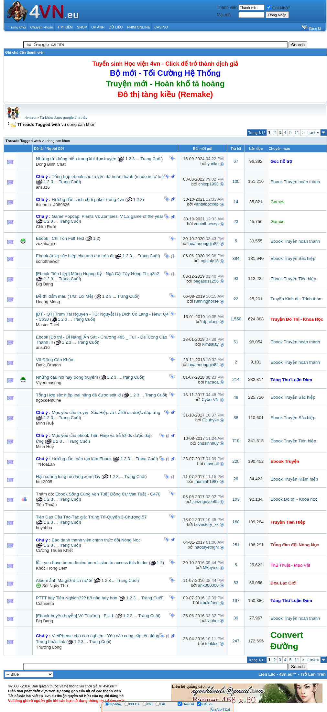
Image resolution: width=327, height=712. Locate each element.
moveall (211, 463)
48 (236, 397)
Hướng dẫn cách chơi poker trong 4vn (88, 199)
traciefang (209, 602)
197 (235, 600)
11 (297, 132)
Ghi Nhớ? (278, 8)
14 (236, 201)
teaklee (212, 643)
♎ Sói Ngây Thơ (52, 585)
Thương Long (48, 647)
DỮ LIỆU (116, 27)
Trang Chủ (17, 27)
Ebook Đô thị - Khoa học (293, 499)
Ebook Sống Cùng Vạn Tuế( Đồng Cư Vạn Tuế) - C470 (107, 494)
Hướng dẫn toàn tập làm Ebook (82, 458)
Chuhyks (210, 419)
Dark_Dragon (48, 364)
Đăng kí (315, 28)
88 (236, 417)
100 (235, 181)
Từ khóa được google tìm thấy (63, 117)
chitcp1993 (208, 184)
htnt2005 (44, 481)
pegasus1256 (206, 281)
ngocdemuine (48, 400)
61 (236, 341)
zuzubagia (45, 243)
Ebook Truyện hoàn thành (295, 181)
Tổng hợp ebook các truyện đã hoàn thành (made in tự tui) (108, 176)
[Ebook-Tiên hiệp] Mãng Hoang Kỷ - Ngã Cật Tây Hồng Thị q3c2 (97, 273)
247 (235, 641)
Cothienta (45, 603)
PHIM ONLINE (138, 27)
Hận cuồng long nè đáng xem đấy (68, 476)
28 (236, 478)
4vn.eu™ (288, 674)
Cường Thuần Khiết (54, 550)
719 (235, 440)
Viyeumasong (48, 382)
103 (235, 499)
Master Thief (47, 324)
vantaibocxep (206, 204)
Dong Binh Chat (51, 164)
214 (235, 379)
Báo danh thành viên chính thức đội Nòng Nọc (96, 540)
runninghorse (206, 301)
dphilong (211, 321)
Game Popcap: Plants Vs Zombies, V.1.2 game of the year (107, 216)
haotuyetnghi (207, 547)
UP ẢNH (97, 27)
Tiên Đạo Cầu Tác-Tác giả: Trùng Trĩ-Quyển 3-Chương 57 (91, 517)
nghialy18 (210, 260)
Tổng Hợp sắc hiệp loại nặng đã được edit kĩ (78, 395)
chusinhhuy (208, 443)
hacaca (212, 382)
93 (236, 278)
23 (236, 221)
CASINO (161, 27)
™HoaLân (45, 464)
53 (236, 582)
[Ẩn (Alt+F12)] (220, 709)
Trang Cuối (150, 158)
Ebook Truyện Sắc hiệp (292, 258)
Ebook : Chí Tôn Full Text (60, 238)
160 (235, 521)
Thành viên (227, 7)
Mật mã (224, 14)
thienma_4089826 (53, 204)
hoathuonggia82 (204, 243)
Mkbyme (211, 567)
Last (313, 132)
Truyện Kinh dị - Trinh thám (296, 298)
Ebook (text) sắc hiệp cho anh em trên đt (75, 255)
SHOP (82, 27)
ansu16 (43, 187)
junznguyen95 (205, 501)
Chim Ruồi (46, 226)
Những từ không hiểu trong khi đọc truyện (76, 158)
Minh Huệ (45, 423)
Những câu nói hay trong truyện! (67, 377)
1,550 (236, 319)
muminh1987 (206, 481)
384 (235, 258)
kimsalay (210, 344)
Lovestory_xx (206, 524)
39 (236, 618)
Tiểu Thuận (46, 504)
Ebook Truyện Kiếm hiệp (294, 479)
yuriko (213, 163)
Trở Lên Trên (313, 674)
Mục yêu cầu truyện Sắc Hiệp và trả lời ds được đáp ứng (106, 412)
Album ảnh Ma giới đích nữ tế (64, 580)
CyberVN (210, 399)
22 (236, 298)
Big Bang (44, 284)
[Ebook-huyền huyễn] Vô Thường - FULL (75, 615)
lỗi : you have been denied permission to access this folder (92, 562)
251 (235, 544)
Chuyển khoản (41, 27)
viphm (213, 620)
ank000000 (208, 585)
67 (236, 161)
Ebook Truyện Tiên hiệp (293, 278)
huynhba (44, 527)
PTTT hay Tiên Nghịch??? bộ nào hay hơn (76, 597)
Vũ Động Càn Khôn (54, 359)
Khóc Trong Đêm (52, 568)
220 (235, 461)
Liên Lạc (267, 674)
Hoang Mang (48, 301)
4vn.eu (30, 117)
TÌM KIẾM (65, 27)
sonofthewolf (48, 261)
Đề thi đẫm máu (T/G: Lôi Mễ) (64, 296)
